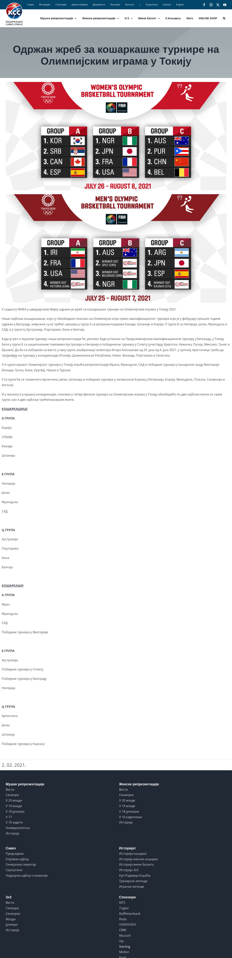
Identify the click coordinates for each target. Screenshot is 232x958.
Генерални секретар (21, 864)
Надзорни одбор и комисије (27, 875)
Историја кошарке (132, 853)
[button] (224, 18)
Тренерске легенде (133, 881)
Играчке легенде (131, 886)
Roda (123, 919)
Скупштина (14, 870)
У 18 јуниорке (129, 811)
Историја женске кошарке (138, 859)
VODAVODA (127, 924)
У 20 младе (127, 800)
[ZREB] (116, 192)
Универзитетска (18, 828)
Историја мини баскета (136, 864)
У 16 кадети (14, 822)
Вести (10, 789)
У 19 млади (14, 806)
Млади (10, 919)
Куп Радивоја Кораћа (134, 875)
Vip (121, 941)
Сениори (12, 795)
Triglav (124, 908)
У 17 (9, 817)
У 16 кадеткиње (130, 817)
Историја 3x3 (128, 870)
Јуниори (12, 924)
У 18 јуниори (15, 811)
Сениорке (126, 795)
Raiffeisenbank (129, 914)
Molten (124, 952)
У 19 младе (127, 806)
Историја (12, 833)
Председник (15, 853)
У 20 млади (14, 800)
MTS (122, 902)
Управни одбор (17, 859)
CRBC (123, 930)
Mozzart (125, 935)
